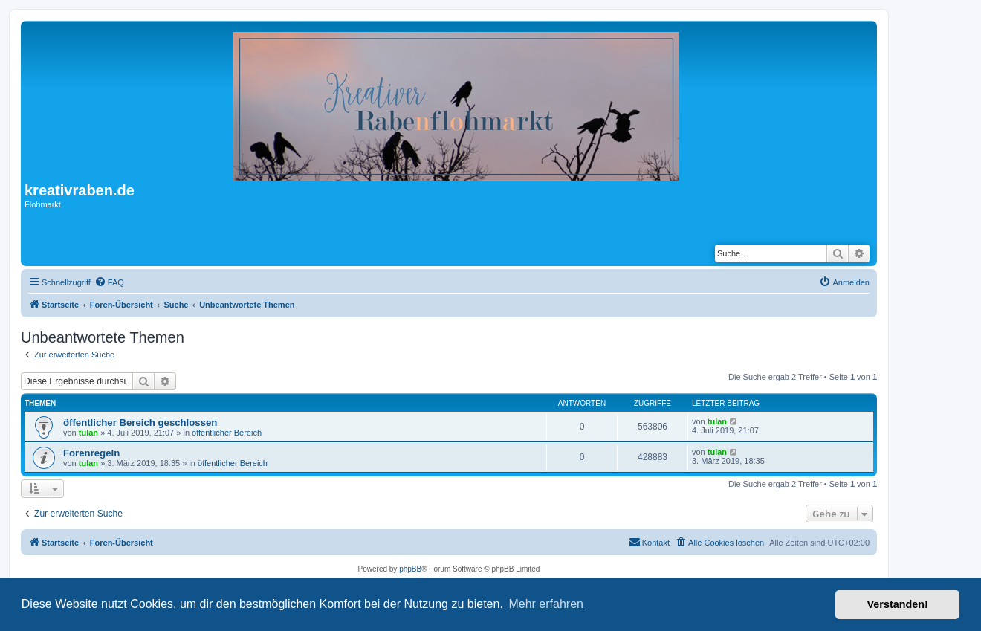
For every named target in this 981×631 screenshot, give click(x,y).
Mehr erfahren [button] (545, 604)
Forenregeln (91, 453)
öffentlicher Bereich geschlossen (140, 422)
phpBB (410, 569)
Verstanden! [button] (897, 604)
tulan (88, 432)
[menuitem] (109, 282)
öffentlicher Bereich (227, 432)
